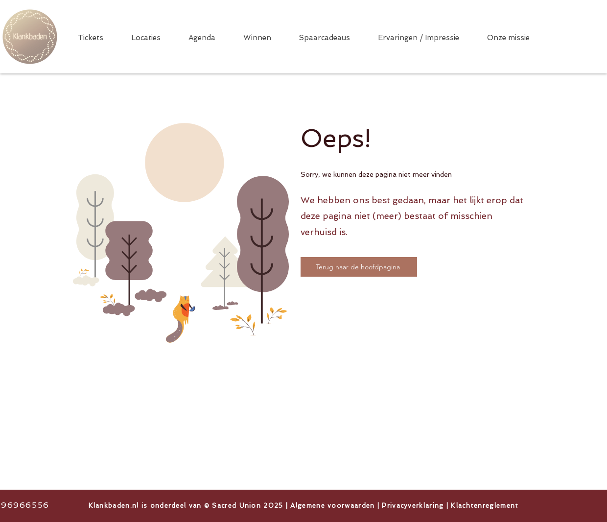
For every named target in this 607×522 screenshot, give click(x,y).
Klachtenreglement (484, 505)
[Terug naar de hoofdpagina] (359, 267)
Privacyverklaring (413, 505)
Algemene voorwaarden (332, 505)
